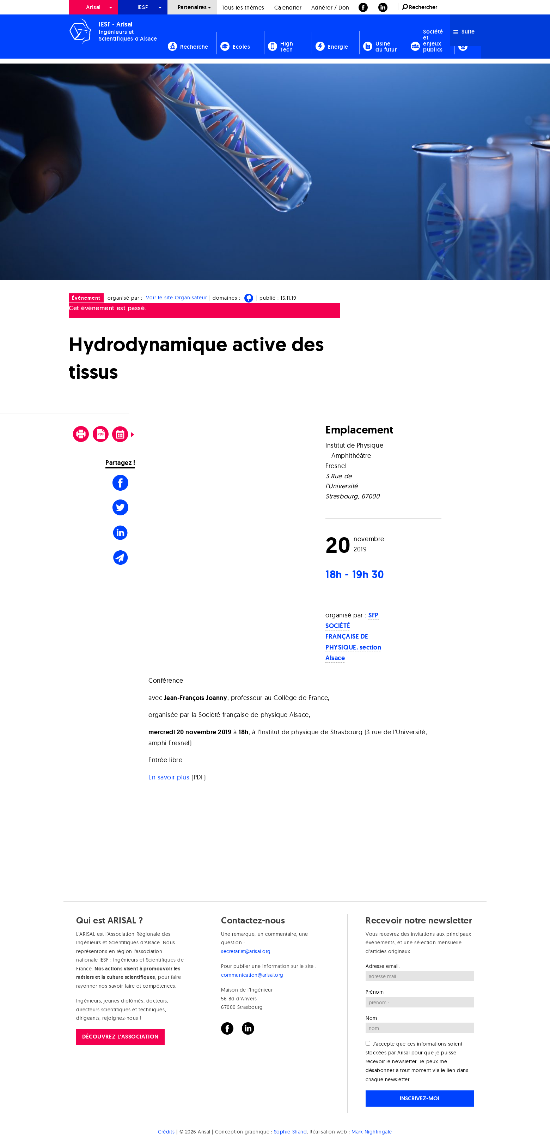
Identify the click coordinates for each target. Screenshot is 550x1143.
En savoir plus (169, 777)
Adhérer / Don (330, 7)
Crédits (166, 1132)
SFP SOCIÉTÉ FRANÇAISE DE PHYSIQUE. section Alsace (353, 636)
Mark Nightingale (372, 1132)
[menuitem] (93, 7)
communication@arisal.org (252, 975)
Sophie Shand (290, 1132)
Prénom (375, 992)
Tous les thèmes (243, 7)
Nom (371, 1018)
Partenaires (192, 7)
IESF (143, 7)
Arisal (93, 7)
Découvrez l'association (120, 1036)
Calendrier (287, 7)
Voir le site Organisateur (176, 298)
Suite (464, 31)
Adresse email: (383, 966)
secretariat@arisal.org (246, 951)
